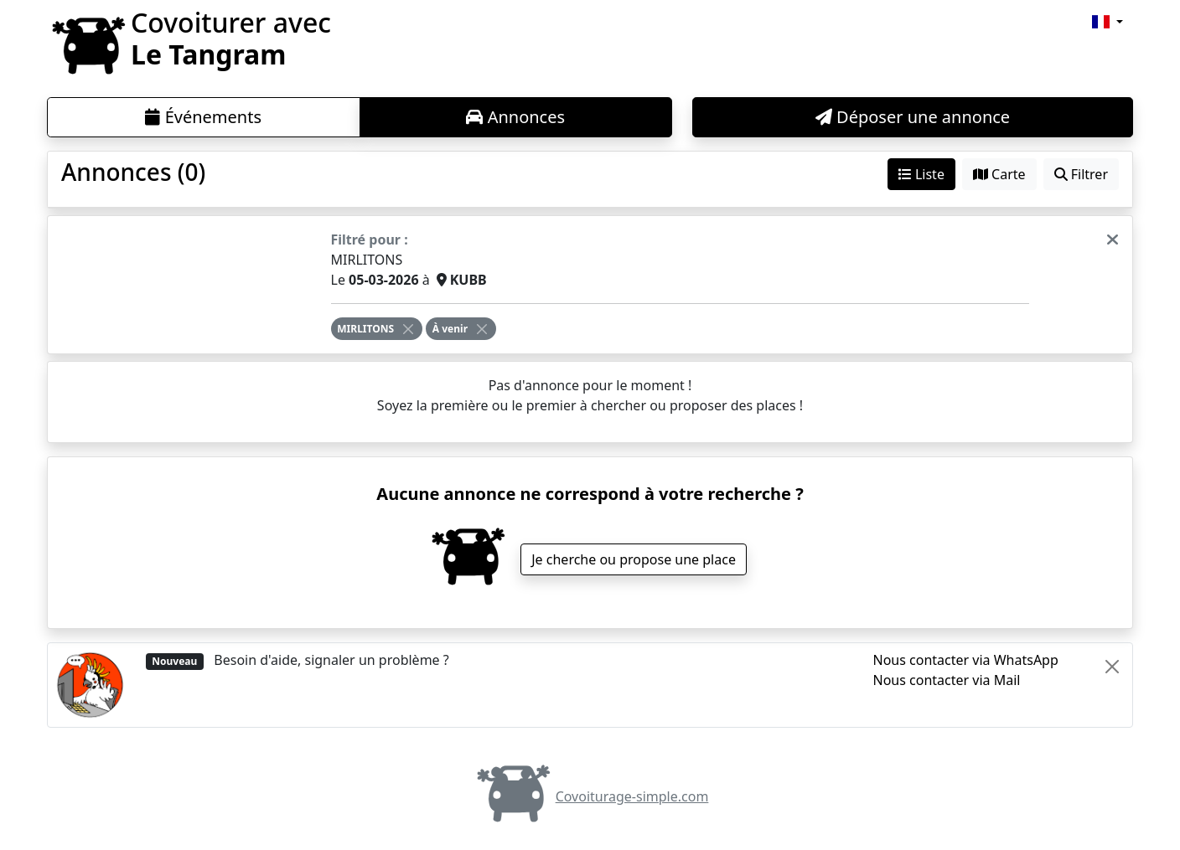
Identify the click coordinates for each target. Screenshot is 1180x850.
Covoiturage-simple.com (590, 796)
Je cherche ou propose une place (633, 559)
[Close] (408, 329)
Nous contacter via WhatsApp (965, 660)
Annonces (515, 117)
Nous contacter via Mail (947, 680)
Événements (203, 117)
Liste (921, 174)
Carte (999, 174)
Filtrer (1081, 174)
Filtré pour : (369, 239)
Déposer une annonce (912, 117)
